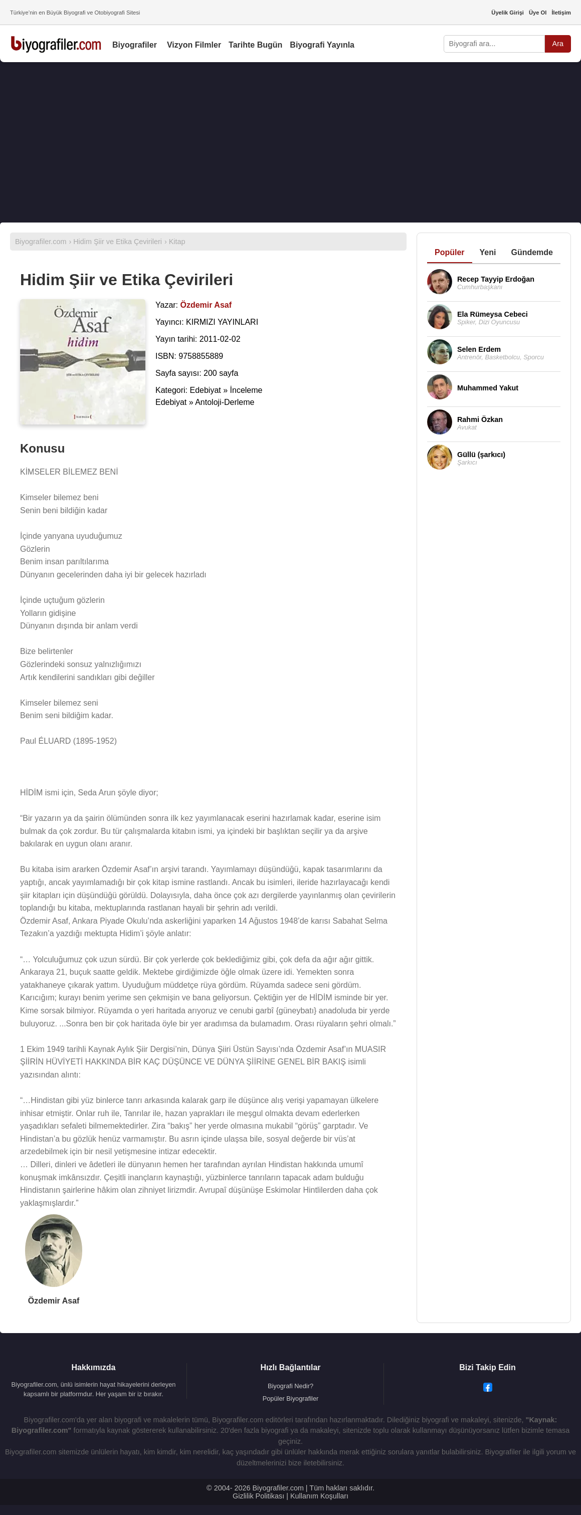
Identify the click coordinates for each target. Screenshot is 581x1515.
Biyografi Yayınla (322, 45)
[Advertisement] (290, 142)
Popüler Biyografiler (291, 1398)
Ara (557, 44)
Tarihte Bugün (255, 45)
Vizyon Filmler (194, 45)
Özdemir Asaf (54, 1300)
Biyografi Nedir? (290, 1386)
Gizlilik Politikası (258, 1496)
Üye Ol (537, 13)
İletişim (561, 13)
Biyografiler (134, 45)
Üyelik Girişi (507, 13)
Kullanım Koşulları (319, 1496)
